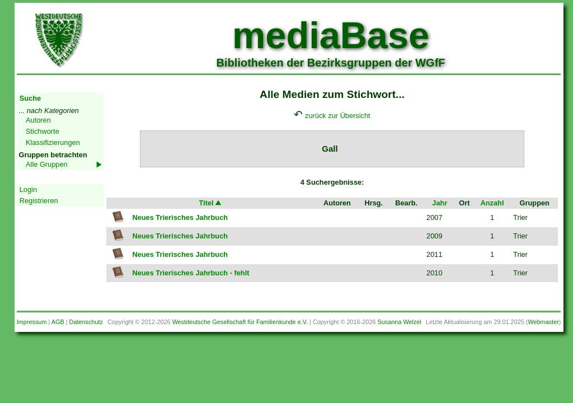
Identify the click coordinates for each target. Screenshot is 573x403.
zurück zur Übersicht (337, 115)
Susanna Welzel (399, 321)
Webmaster (543, 321)
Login (28, 189)
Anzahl (492, 203)
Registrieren (39, 200)
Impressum (32, 321)
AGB (57, 321)
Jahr (439, 203)
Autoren (38, 120)
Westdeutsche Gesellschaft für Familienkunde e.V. (240, 321)
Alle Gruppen (47, 164)
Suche (30, 98)
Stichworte (42, 131)
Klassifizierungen (53, 142)
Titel (211, 203)
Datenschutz (86, 321)
